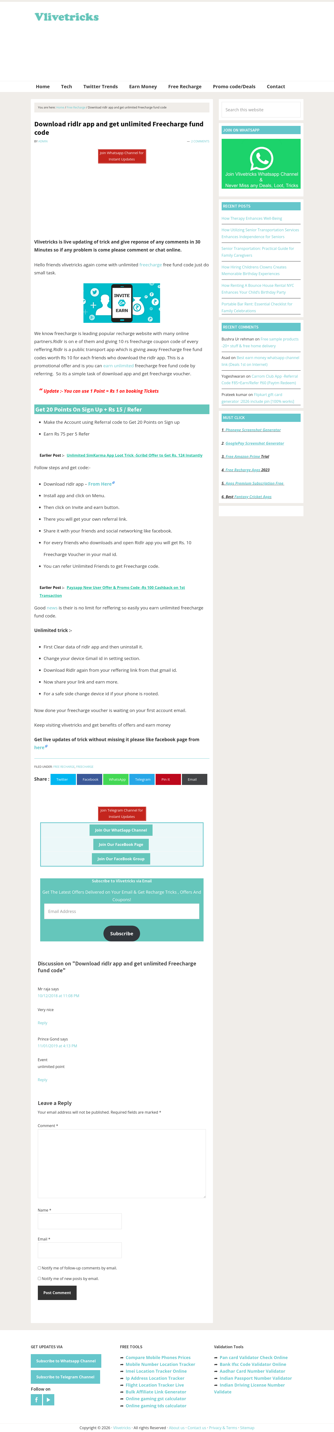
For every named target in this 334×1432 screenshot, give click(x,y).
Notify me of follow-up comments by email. (79, 1268)
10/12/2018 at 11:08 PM (58, 995)
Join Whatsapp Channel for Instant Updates (122, 155)
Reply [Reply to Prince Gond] (42, 1079)
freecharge (150, 265)
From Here (100, 484)
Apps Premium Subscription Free (255, 483)
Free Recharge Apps (242, 469)
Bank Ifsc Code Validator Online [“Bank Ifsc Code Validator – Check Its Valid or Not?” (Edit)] (253, 1364)
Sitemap (247, 1427)
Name (44, 1210)
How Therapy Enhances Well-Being (252, 218)
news (52, 608)
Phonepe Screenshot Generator (253, 429)
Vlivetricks (66, 16)
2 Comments (200, 141)
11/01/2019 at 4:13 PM (57, 1045)
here (39, 747)
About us (177, 1427)
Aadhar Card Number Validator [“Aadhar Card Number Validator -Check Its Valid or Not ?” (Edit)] (252, 1371)
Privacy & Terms (223, 1427)
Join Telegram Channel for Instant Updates (122, 813)
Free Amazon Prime (243, 456)
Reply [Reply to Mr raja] (42, 1022)
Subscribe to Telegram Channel (65, 1377)
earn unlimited (118, 366)
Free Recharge (64, 767)
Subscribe (121, 933)
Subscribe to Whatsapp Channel (66, 1361)
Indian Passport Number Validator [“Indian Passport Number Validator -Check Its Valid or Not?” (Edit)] (256, 1378)
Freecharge (85, 767)
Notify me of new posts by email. (70, 1278)
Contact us (197, 1427)
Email (44, 1239)
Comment (48, 1125)
